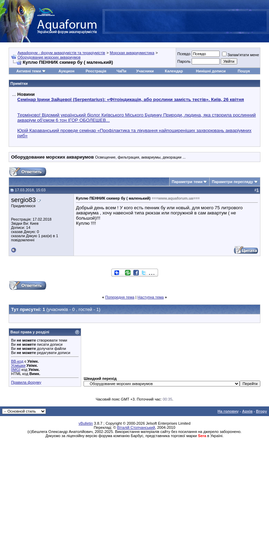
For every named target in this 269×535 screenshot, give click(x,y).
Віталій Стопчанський (136, 427)
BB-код (17, 361)
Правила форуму (26, 382)
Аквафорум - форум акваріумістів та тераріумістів (61, 53)
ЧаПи (121, 71)
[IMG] (15, 369)
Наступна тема (150, 297)
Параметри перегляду (232, 182)
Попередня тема (119, 297)
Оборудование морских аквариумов (49, 57)
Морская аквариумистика (132, 53)
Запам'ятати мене (240, 55)
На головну (228, 411)
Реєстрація (96, 71)
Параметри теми (187, 182)
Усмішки (18, 365)
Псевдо (183, 54)
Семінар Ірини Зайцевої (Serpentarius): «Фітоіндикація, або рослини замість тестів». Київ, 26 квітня (130, 99)
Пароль (183, 61)
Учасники (145, 71)
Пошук (244, 71)
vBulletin (85, 423)
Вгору (261, 411)
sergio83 (23, 199)
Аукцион (66, 71)
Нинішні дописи (210, 71)
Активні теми (28, 71)
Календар (174, 71)
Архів (247, 411)
